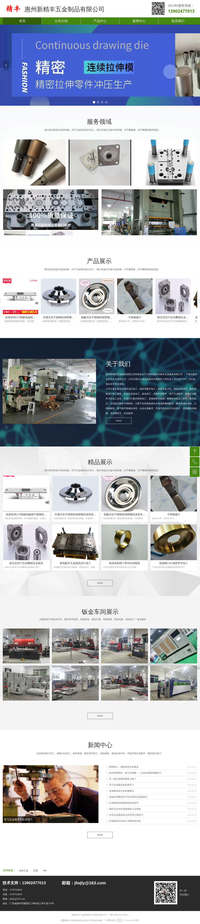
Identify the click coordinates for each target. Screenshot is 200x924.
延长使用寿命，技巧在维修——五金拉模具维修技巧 (135, 773)
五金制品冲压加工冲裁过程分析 (125, 821)
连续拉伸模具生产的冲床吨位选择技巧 (128, 797)
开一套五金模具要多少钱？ (122, 779)
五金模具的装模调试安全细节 (124, 803)
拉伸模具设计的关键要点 (121, 791)
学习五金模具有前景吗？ (121, 785)
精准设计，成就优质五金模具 (124, 767)
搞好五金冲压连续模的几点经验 (125, 809)
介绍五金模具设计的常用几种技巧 (126, 815)
